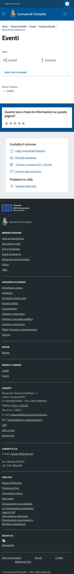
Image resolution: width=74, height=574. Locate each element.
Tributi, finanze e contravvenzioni (19, 329)
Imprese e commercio (13, 324)
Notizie (5, 353)
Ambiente (7, 293)
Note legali (8, 498)
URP (4, 425)
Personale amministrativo (16, 259)
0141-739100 (20, 405)
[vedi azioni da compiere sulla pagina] (48, 60)
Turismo (6, 335)
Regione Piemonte (12, 3)
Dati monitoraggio (11, 558)
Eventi (33, 26)
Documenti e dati (11, 244)
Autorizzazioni (9, 308)
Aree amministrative (13, 238)
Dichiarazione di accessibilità (17, 504)
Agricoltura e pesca (12, 288)
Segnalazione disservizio (15, 516)
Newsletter (8, 545)
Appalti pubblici (10, 303)
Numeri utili (8, 435)
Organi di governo (11, 254)
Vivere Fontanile (19, 26)
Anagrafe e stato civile (14, 298)
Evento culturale (47, 26)
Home (5, 26)
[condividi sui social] (10, 60)
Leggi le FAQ (8, 512)
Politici (5, 264)
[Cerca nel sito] (64, 14)
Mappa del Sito (23, 562)
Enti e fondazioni (11, 249)
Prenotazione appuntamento (17, 520)
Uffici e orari (8, 430)
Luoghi (5, 370)
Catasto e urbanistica (13, 314)
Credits (59, 558)
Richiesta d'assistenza (14, 524)
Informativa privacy (12, 493)
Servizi (38, 558)
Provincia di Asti (10, 488)
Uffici (4, 270)
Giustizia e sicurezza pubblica (17, 319)
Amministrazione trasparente (18, 508)
